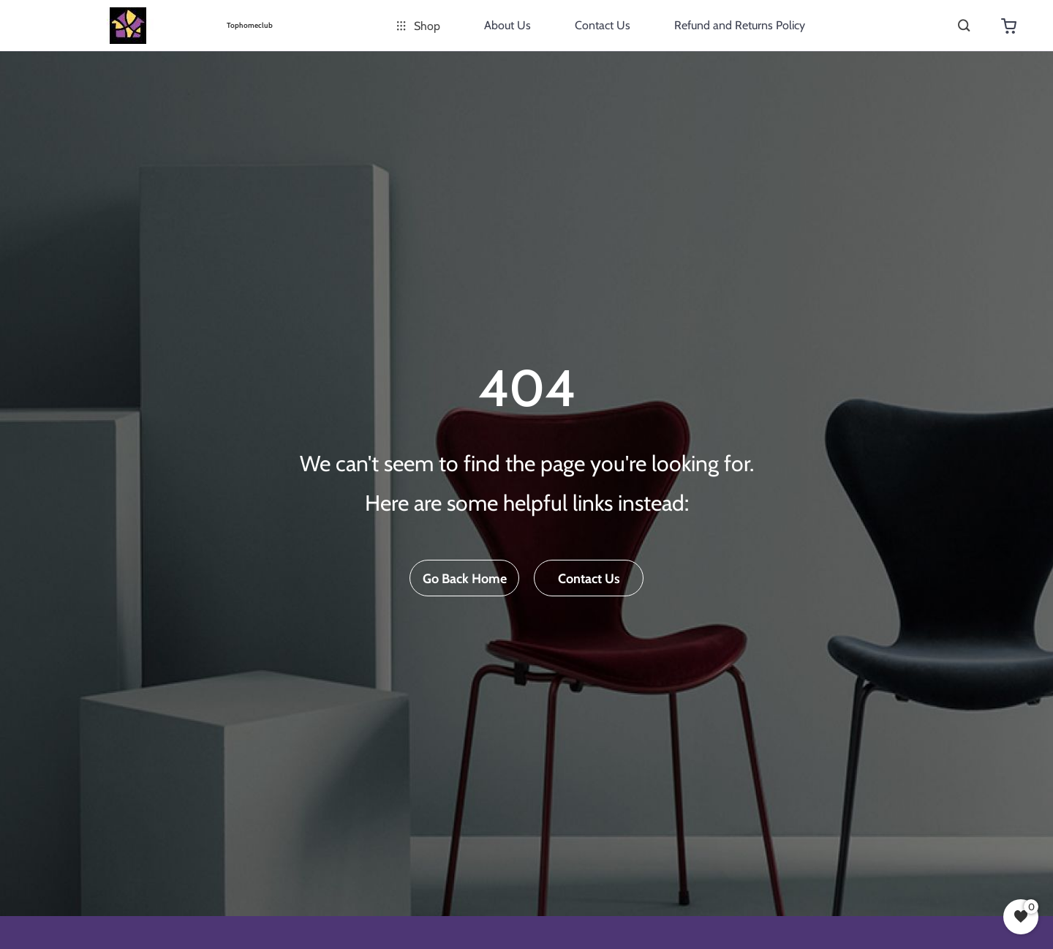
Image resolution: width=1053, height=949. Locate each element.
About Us (507, 25)
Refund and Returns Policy (739, 25)
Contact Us (602, 25)
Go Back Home (465, 579)
